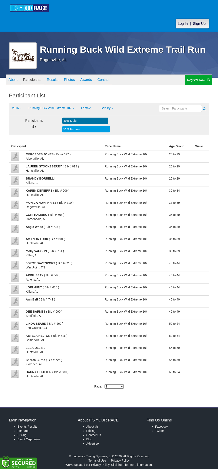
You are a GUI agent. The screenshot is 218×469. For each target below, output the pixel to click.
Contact (112, 80)
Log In (183, 24)
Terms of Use (97, 460)
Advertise (92, 443)
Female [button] (87, 108)
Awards (93, 80)
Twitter (159, 430)
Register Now (198, 80)
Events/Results (27, 426)
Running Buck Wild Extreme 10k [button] (51, 108)
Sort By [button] (107, 108)
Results (57, 80)
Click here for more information (131, 464)
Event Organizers (28, 439)
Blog (89, 439)
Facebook (161, 426)
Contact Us (93, 435)
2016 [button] (17, 108)
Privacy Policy (120, 460)
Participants (34, 80)
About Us (92, 426)
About (14, 80)
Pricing (22, 435)
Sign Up (199, 24)
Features (23, 430)
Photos (75, 80)
